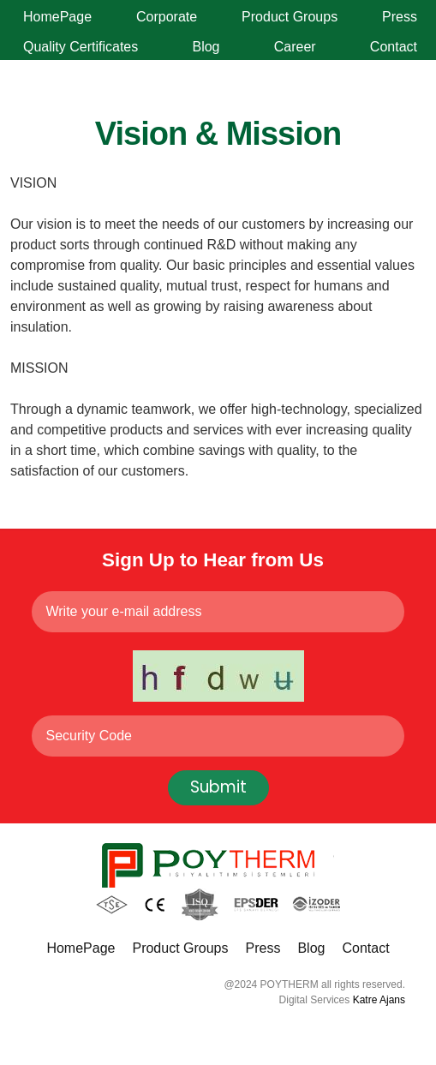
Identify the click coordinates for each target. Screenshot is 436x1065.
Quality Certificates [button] (80, 46)
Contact (393, 46)
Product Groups (289, 16)
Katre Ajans (379, 1000)
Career (295, 46)
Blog (205, 46)
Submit (218, 787)
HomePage (57, 16)
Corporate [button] (166, 16)
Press (399, 16)
